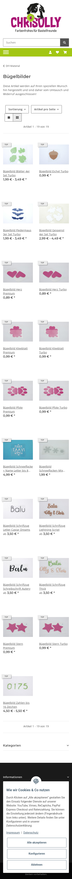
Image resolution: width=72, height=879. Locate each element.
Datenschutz (30, 832)
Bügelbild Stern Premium (13, 646)
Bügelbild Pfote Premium (13, 409)
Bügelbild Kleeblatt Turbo (51, 350)
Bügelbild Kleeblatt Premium (15, 350)
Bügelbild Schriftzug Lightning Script (52, 527)
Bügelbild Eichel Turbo (53, 171)
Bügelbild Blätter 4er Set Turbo (16, 173)
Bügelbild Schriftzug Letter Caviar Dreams (16, 527)
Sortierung (15, 109)
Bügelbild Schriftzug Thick (52, 586)
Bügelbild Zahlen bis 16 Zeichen (16, 705)
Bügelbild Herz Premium (12, 291)
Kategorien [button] (12, 745)
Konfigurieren (37, 853)
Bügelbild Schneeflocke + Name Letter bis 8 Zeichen (18, 469)
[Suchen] (31, 42)
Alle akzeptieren (36, 842)
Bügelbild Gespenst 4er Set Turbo (51, 232)
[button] (50, 52)
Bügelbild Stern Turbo (53, 644)
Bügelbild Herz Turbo (53, 289)
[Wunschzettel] (57, 52)
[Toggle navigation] (6, 52)
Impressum (13, 832)
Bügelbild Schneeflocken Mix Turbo (51, 469)
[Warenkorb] (65, 52)
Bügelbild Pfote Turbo (53, 407)
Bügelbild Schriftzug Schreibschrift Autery (16, 586)
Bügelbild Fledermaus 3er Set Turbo (17, 232)
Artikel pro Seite (44, 109)
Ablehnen (36, 864)
